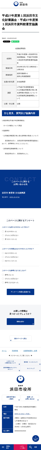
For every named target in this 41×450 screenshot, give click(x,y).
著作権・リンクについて (32, 363)
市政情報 (15, 351)
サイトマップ (34, 370)
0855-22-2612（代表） (23, 414)
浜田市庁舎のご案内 (13, 398)
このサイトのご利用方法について (12, 363)
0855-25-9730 (14, 197)
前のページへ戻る (18, 339)
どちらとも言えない (12, 235)
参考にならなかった (12, 282)
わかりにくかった (11, 261)
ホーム (4, 351)
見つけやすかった (11, 231)
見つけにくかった (11, 239)
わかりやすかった (11, 253)
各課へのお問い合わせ (32, 398)
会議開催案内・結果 (30, 351)
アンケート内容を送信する (20, 292)
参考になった (9, 275)
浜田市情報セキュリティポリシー (11, 369)
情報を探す (25, 323)
